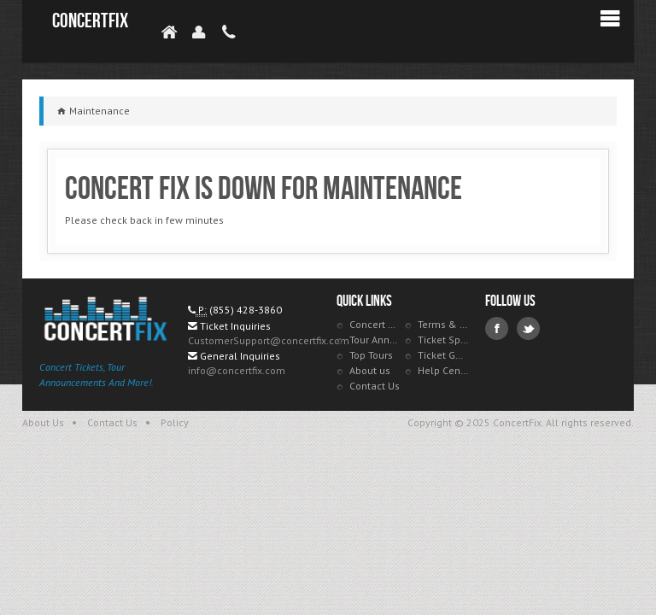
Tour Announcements (375, 339)
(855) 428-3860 (245, 309)
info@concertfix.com (236, 370)
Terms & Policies (443, 324)
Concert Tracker (375, 324)
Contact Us (374, 385)
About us (369, 370)
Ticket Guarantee (443, 354)
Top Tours (371, 354)
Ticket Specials (443, 339)
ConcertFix (90, 21)
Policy (175, 422)
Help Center (443, 370)
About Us (43, 422)
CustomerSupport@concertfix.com (268, 340)
